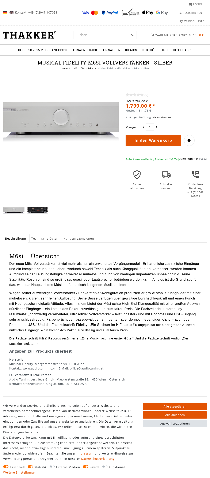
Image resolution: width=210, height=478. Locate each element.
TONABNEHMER (85, 50)
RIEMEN (131, 50)
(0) (146, 95)
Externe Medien (68, 467)
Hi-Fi (165, 50)
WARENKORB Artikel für (177, 35)
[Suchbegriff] (105, 35)
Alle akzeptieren (175, 406)
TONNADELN (111, 50)
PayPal (94, 467)
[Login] (195, 4)
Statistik (40, 467)
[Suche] (133, 35)
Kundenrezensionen (79, 238)
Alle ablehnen (175, 415)
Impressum (85, 453)
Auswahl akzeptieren (175, 424)
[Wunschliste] (191, 21)
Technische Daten (44, 238)
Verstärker (87, 68)
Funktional (117, 467)
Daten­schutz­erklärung (98, 459)
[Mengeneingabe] (150, 127)
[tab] (15, 238)
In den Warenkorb (153, 140)
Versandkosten (161, 117)
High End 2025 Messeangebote (42, 50)
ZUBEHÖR (149, 50)
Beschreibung (15, 238)
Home (64, 68)
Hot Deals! (182, 50)
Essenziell (17, 467)
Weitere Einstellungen (20, 472)
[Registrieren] (190, 12)
